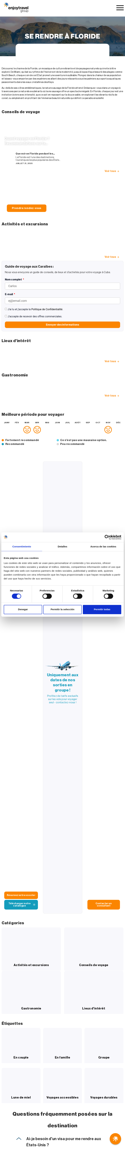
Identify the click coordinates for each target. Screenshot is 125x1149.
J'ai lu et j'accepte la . (35, 309)
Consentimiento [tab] (21, 546)
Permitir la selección (62, 609)
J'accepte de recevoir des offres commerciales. (35, 316)
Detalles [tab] (62, 546)
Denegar (23, 609)
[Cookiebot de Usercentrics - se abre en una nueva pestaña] (107, 537)
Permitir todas (102, 609)
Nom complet (13, 279)
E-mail (9, 294)
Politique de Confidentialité (46, 309)
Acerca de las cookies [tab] (103, 546)
